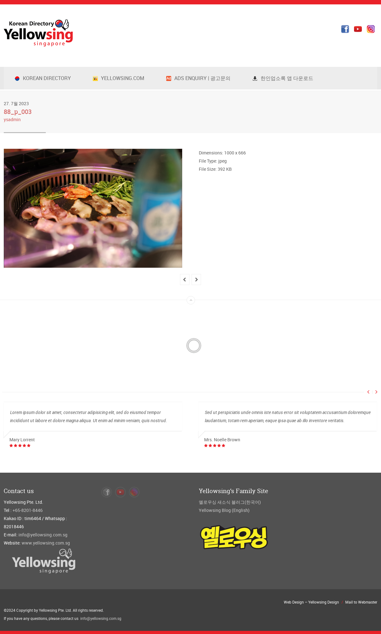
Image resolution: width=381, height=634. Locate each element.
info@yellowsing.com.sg (43, 535)
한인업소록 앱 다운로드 (282, 78)
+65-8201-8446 (28, 510)
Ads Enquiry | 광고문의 (198, 78)
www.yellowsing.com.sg (46, 543)
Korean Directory (43, 78)
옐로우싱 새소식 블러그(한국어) (230, 502)
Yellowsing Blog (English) (224, 510)
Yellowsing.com (118, 78)
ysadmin (12, 119)
